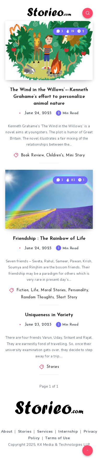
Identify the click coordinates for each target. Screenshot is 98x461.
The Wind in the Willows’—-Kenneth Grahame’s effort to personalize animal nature (49, 96)
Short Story (66, 297)
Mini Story (75, 155)
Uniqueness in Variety (49, 314)
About (7, 431)
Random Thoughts (37, 297)
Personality (78, 290)
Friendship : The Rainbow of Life (49, 238)
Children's (55, 155)
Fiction (22, 290)
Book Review (32, 155)
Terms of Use (57, 438)
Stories (53, 367)
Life (34, 290)
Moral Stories (53, 290)
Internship (68, 431)
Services (45, 431)
